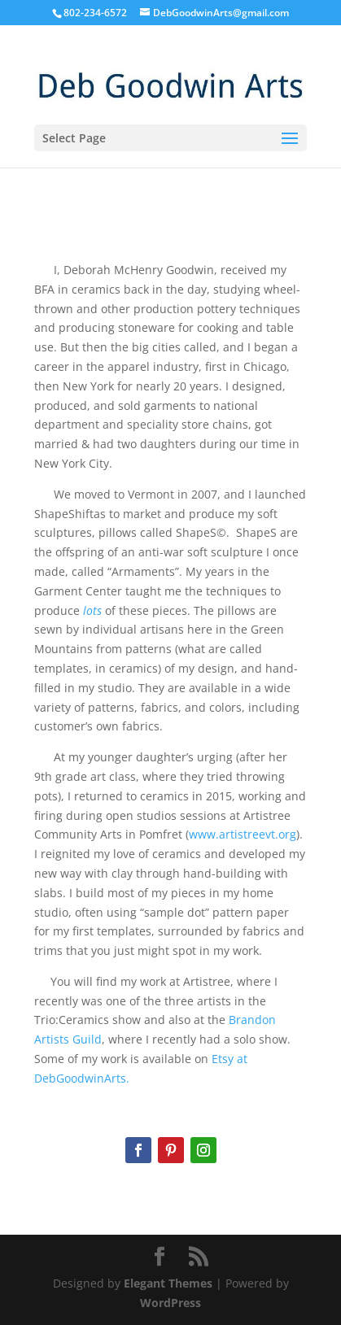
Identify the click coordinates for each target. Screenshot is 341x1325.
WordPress (170, 1302)
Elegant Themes (168, 1283)
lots (92, 610)
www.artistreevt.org (242, 834)
